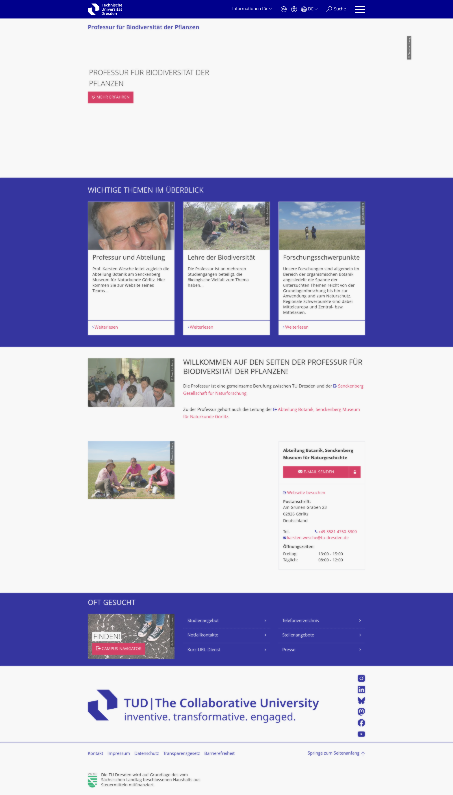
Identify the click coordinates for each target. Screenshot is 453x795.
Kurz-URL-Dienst (203, 650)
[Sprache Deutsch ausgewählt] (309, 9)
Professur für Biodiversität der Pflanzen (143, 28)
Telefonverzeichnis (300, 621)
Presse (288, 650)
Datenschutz (146, 754)
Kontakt (95, 754)
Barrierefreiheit (219, 754)
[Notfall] (284, 9)
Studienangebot (203, 621)
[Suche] (336, 9)
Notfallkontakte (202, 635)
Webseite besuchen (306, 493)
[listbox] (226, 268)
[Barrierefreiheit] (294, 9)
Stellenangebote (298, 635)
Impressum (118, 754)
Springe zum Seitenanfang (333, 753)
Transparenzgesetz (181, 754)
